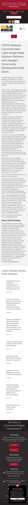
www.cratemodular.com (10, 217)
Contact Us (11, 11)
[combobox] (16, 21)
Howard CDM (11, 191)
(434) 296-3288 (15, 476)
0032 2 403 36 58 (15, 485)
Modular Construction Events (14, 457)
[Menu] (23, 28)
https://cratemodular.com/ (11, 261)
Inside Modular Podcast (14, 461)
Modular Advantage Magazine (14, 459)
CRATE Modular (15, 90)
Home (4, 11)
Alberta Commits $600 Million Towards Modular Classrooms (13, 358)
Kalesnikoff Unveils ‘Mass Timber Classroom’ (12, 407)
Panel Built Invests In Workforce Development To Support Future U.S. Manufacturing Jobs (13, 285)
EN (15, 21)
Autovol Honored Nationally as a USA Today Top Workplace (14, 372)
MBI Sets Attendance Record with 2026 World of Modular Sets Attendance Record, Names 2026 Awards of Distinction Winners (13, 325)
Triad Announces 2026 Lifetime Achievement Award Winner (14, 344)
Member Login (20, 11)
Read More (9, 292)
